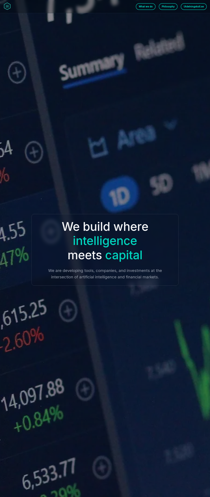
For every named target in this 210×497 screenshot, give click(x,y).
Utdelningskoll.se (194, 6)
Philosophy (168, 6)
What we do (146, 6)
